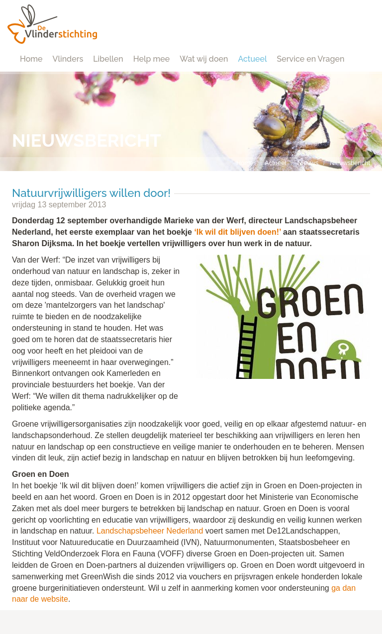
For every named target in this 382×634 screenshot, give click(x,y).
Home (31, 59)
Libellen (108, 59)
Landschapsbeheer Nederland (149, 531)
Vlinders (68, 59)
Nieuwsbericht (350, 163)
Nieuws (307, 163)
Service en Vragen (311, 59)
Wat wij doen (204, 59)
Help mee (151, 59)
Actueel (252, 59)
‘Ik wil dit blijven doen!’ (237, 232)
